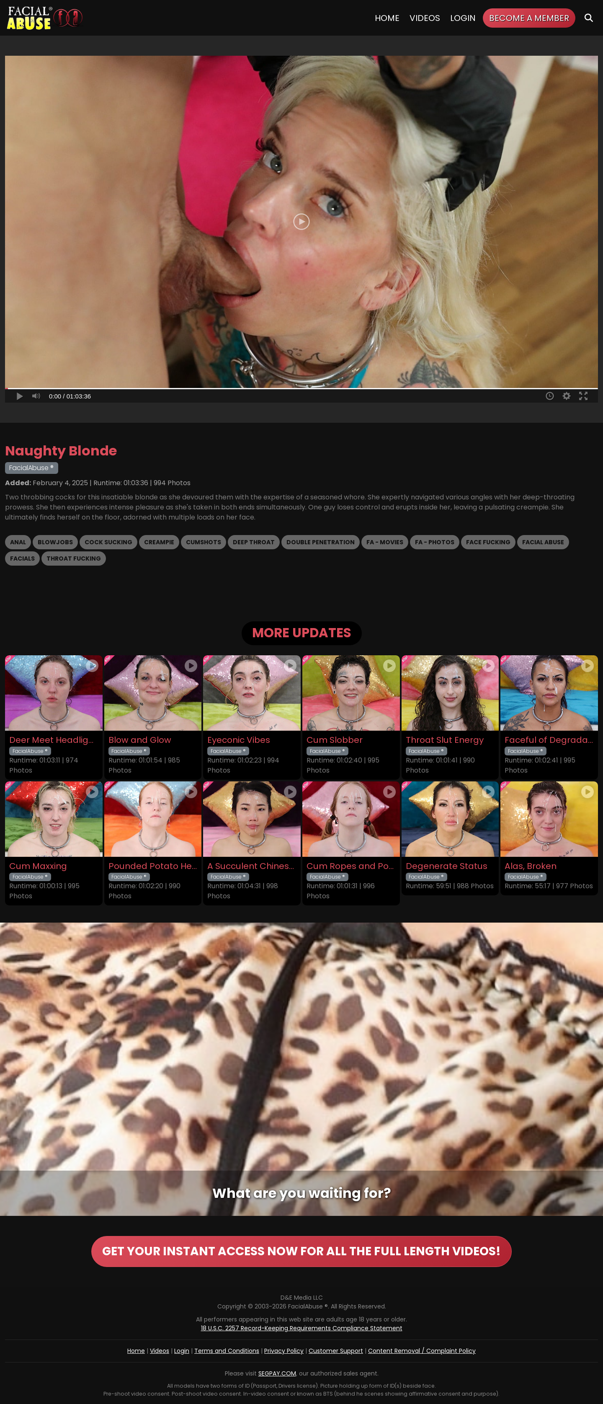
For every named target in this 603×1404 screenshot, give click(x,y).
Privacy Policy (284, 1351)
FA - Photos (434, 542)
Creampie (159, 542)
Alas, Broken (531, 866)
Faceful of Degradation (549, 740)
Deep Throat (254, 542)
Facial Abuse (543, 542)
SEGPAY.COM (277, 1373)
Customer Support (336, 1351)
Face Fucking (488, 542)
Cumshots (203, 542)
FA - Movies (384, 542)
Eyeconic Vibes (238, 740)
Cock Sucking (108, 542)
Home (387, 18)
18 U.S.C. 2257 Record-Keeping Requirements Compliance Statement (301, 1328)
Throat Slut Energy (445, 740)
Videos (425, 18)
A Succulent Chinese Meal (251, 866)
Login (463, 18)
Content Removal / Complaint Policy (422, 1351)
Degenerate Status (446, 866)
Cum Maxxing (38, 866)
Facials (22, 558)
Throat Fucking (73, 558)
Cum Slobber (335, 740)
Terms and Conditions (226, 1351)
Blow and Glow (139, 740)
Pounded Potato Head (153, 866)
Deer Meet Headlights (53, 740)
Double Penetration (320, 542)
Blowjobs (55, 542)
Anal (18, 542)
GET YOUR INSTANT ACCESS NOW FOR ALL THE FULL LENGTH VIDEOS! (301, 1251)
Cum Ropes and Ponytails (351, 866)
